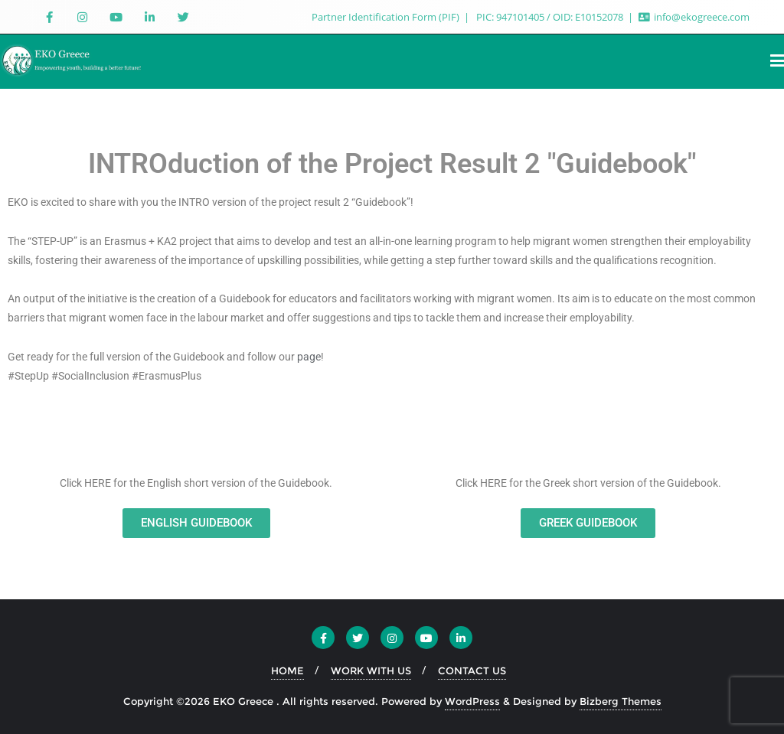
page (309, 357)
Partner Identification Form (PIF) (387, 17)
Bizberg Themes (621, 701)
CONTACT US (472, 670)
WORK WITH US (371, 670)
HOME (287, 670)
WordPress (472, 701)
